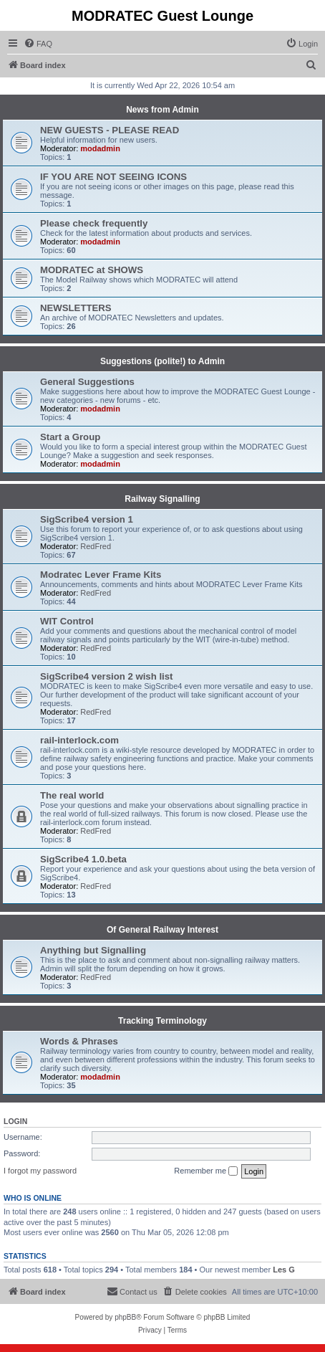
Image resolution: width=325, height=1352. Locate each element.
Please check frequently (93, 223)
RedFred (95, 546)
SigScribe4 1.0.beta (83, 859)
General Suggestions (87, 381)
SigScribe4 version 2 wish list (106, 676)
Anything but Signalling (93, 950)
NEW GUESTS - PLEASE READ (109, 130)
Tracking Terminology (162, 1021)
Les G (284, 1269)
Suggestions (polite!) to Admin (162, 361)
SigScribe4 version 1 (86, 519)
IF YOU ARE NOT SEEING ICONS (113, 176)
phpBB (125, 1317)
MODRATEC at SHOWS (91, 270)
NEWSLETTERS (76, 308)
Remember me (206, 1171)
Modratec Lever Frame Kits (100, 574)
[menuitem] (38, 43)
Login (15, 1121)
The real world (72, 795)
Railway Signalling (162, 499)
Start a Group (70, 437)
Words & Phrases (79, 1041)
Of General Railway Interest (162, 930)
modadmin (100, 148)
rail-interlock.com (79, 740)
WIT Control (67, 621)
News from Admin (162, 110)
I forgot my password (40, 1170)
